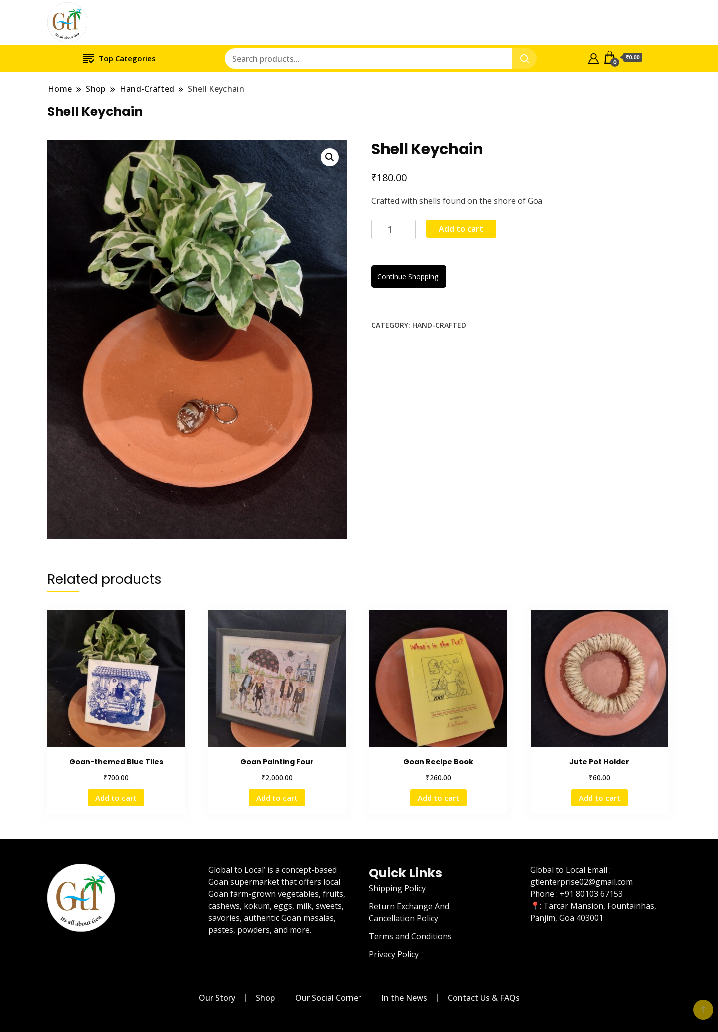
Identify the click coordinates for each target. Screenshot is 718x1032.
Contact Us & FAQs (484, 997)
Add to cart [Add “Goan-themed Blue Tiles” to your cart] (116, 798)
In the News (404, 997)
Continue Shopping (408, 276)
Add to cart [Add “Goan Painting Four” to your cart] (277, 798)
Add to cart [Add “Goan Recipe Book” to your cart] (438, 798)
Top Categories (119, 58)
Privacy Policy (394, 954)
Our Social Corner (328, 997)
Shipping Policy (397, 888)
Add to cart (461, 228)
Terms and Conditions (410, 936)
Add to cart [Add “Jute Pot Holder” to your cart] (599, 798)
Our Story (217, 997)
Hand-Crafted (439, 325)
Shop (265, 997)
